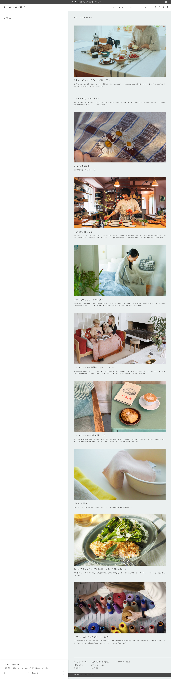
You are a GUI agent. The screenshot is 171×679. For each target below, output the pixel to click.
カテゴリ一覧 (87, 17)
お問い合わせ (78, 665)
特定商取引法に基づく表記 (100, 662)
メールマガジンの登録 (122, 662)
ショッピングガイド (81, 662)
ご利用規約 (95, 668)
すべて (76, 17)
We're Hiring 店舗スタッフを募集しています (85, 2)
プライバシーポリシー (98, 665)
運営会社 (77, 668)
